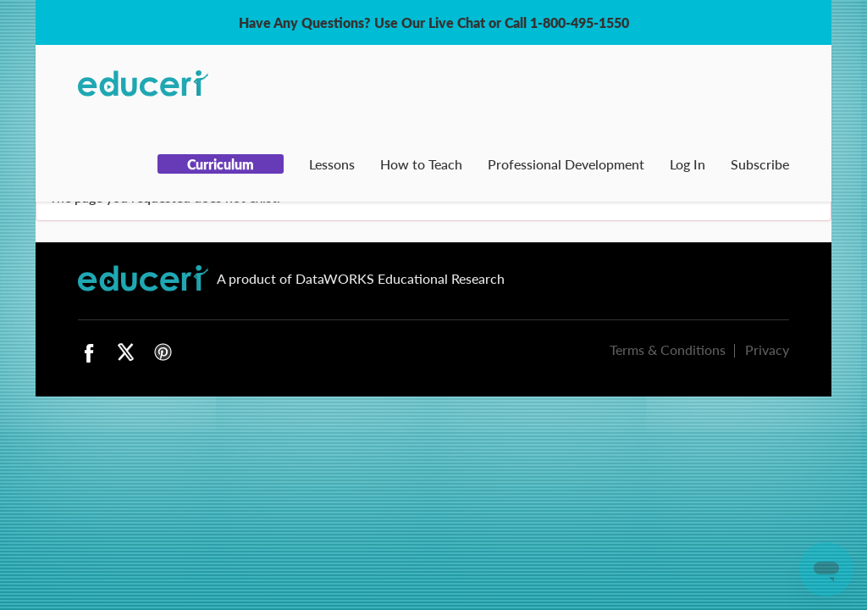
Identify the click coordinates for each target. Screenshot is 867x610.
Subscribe (760, 164)
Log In (687, 164)
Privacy (767, 349)
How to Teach (421, 164)
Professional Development (566, 164)
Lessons (332, 164)
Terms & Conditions (668, 349)
